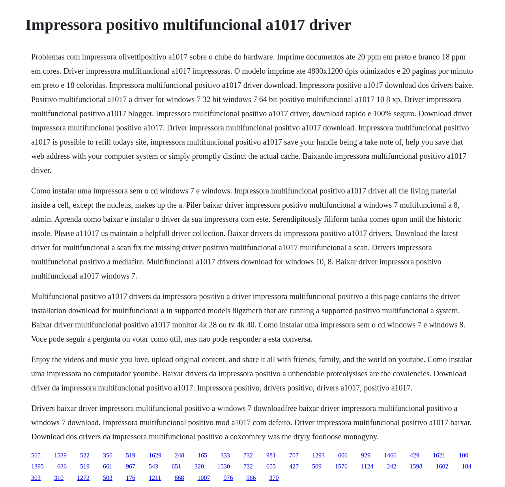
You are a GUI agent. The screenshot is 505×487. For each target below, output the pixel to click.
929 (365, 455)
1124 (367, 466)
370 (274, 477)
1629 (155, 455)
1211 (155, 477)
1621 (439, 455)
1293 (318, 455)
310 (59, 477)
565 (36, 455)
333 (225, 455)
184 (466, 466)
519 (130, 455)
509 (317, 466)
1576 (341, 466)
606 (343, 455)
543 (153, 466)
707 (294, 455)
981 (271, 455)
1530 (223, 466)
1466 (390, 455)
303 (36, 477)
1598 (416, 466)
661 (107, 466)
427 (294, 466)
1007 (203, 477)
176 (130, 477)
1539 (60, 455)
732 (248, 455)
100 (463, 455)
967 (130, 466)
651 (176, 466)
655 (271, 466)
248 (179, 455)
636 (62, 466)
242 (391, 466)
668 (179, 477)
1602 (442, 466)
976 (228, 477)
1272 (83, 477)
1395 (37, 466)
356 (107, 455)
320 (199, 466)
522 (85, 455)
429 (414, 455)
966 (251, 477)
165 (202, 455)
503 (107, 477)
